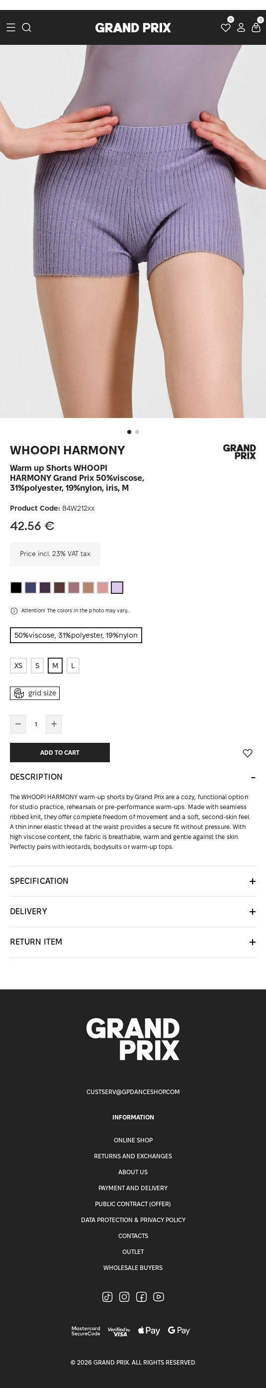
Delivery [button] (28, 911)
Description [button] (36, 777)
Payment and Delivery (133, 1188)
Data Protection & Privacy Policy (133, 1220)
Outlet (133, 1252)
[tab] (133, 777)
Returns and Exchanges (133, 1156)
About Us (133, 1172)
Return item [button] (36, 942)
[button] (129, 432)
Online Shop (133, 1140)
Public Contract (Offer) (133, 1204)
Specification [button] (39, 881)
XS (18, 666)
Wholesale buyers (133, 1267)
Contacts (133, 1236)
